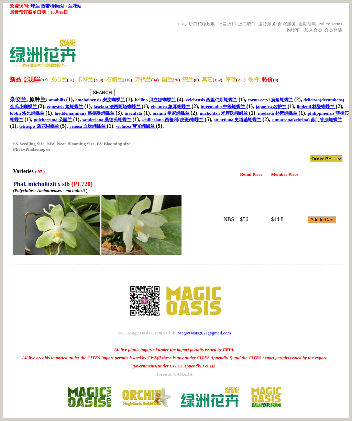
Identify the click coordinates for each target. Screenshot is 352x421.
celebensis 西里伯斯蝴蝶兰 (212, 99)
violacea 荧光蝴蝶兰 (136, 126)
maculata (134, 113)
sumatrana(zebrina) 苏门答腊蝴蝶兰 (307, 119)
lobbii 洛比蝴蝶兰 (27, 113)
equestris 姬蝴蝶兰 (65, 106)
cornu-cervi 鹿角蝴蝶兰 (271, 99)
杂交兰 (18, 99)
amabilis (57, 99)
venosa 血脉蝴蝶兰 (88, 126)
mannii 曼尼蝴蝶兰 (172, 113)
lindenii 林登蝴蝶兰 (316, 106)
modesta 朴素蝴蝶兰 (278, 113)
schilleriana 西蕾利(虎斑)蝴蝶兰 (173, 119)
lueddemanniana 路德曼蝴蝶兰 (85, 113)
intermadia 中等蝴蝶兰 (223, 106)
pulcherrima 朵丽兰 (53, 119)
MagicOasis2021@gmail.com (204, 332)
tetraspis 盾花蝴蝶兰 (39, 126)
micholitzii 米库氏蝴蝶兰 (224, 113)
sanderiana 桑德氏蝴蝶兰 (107, 119)
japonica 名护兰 (271, 106)
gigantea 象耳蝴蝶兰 (171, 106)
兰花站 (74, 6)
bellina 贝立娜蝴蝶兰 (156, 99)
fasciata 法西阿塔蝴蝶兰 (118, 106)
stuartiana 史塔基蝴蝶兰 (238, 119)
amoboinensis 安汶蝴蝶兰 (100, 99)
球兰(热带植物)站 (48, 6)
